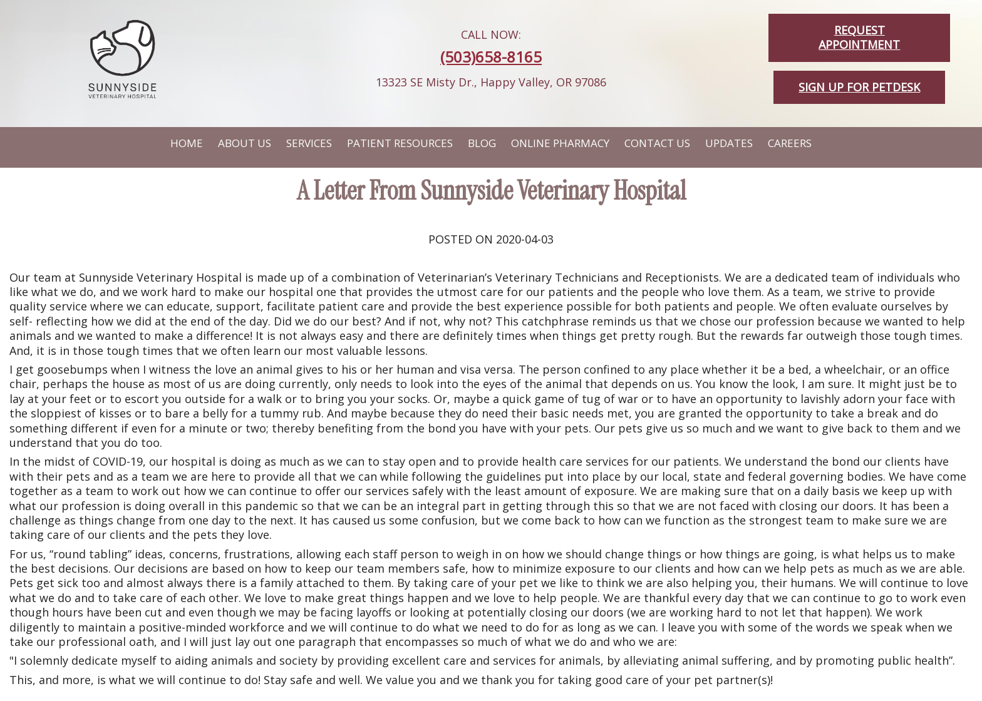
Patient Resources (400, 143)
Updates (729, 143)
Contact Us (657, 143)
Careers (790, 143)
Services (309, 143)
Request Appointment (859, 37)
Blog (482, 143)
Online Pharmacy (560, 143)
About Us (244, 143)
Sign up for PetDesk (859, 87)
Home (186, 143)
